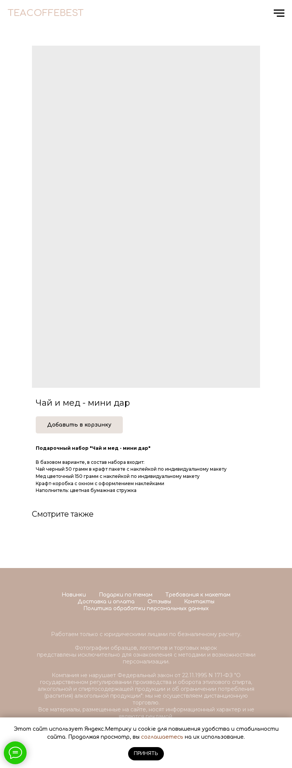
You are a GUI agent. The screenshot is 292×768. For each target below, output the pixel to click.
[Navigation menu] (279, 13)
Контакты (199, 602)
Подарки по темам (125, 595)
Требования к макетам (197, 595)
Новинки (74, 595)
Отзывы (159, 602)
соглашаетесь (162, 737)
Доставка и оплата (106, 602)
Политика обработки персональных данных (146, 608)
